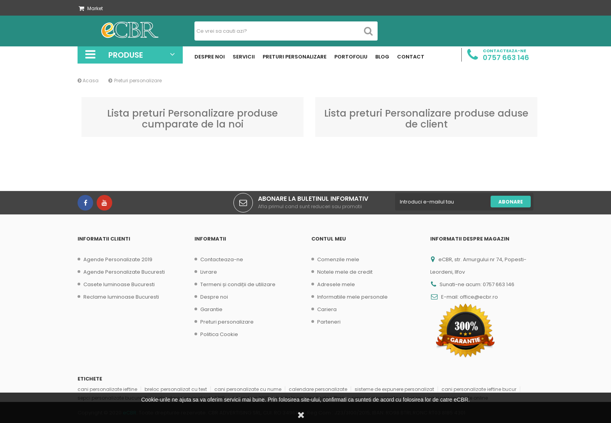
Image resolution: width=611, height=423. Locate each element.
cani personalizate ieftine (107, 389)
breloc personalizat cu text (176, 389)
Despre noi (214, 297)
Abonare (510, 201)
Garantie (211, 309)
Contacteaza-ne (221, 259)
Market (91, 8)
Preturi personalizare (227, 322)
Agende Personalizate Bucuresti (124, 272)
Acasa (88, 80)
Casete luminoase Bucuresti (119, 284)
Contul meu (328, 238)
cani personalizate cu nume (247, 389)
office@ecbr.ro (479, 297)
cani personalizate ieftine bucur (478, 389)
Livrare (208, 272)
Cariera (327, 309)
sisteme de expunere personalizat (394, 389)
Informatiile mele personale (352, 297)
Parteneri (329, 322)
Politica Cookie (219, 334)
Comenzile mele (338, 259)
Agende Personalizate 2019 (117, 259)
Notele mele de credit (345, 272)
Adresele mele (336, 284)
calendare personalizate (318, 389)
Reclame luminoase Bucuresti (121, 297)
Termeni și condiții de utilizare (237, 284)
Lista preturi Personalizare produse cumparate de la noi (192, 118)
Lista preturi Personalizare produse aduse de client (426, 118)
